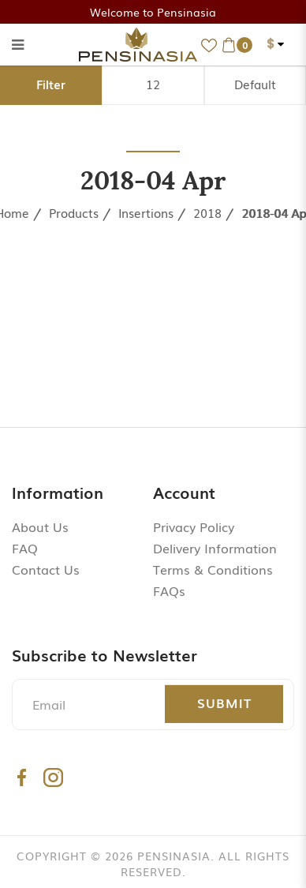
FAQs (169, 590)
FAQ (25, 547)
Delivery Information (215, 547)
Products (74, 212)
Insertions (146, 212)
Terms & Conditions (213, 569)
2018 (207, 212)
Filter (50, 83)
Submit (224, 702)
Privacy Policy (193, 526)
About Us (40, 526)
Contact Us (46, 569)
